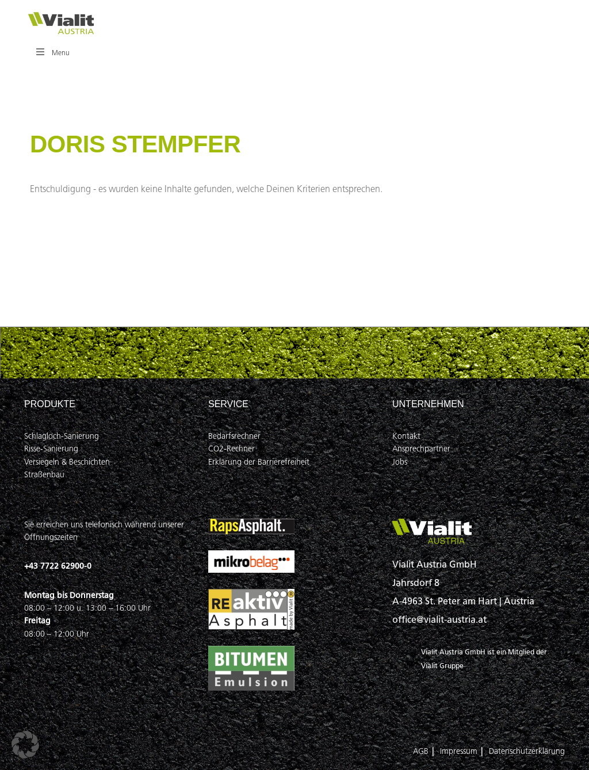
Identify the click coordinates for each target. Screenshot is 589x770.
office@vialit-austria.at (439, 619)
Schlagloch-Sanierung (61, 436)
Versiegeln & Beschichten (67, 462)
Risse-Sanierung (51, 449)
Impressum (458, 751)
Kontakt (406, 436)
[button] (25, 744)
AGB (421, 751)
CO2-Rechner (231, 449)
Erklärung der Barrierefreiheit (258, 462)
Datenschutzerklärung (527, 751)
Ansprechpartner (421, 449)
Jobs (399, 462)
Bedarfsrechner (234, 436)
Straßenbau (44, 475)
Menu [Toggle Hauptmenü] (52, 52)
